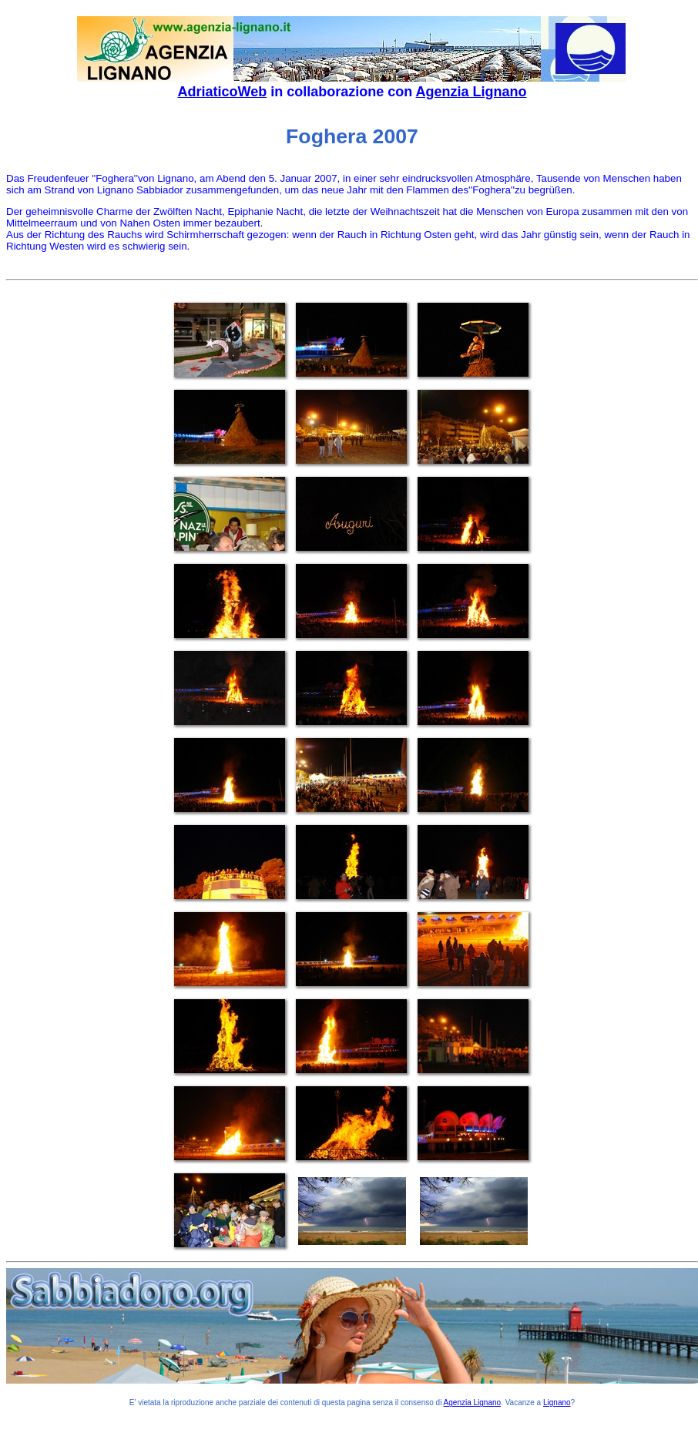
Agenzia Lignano (471, 91)
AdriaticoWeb (222, 91)
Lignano (557, 1402)
